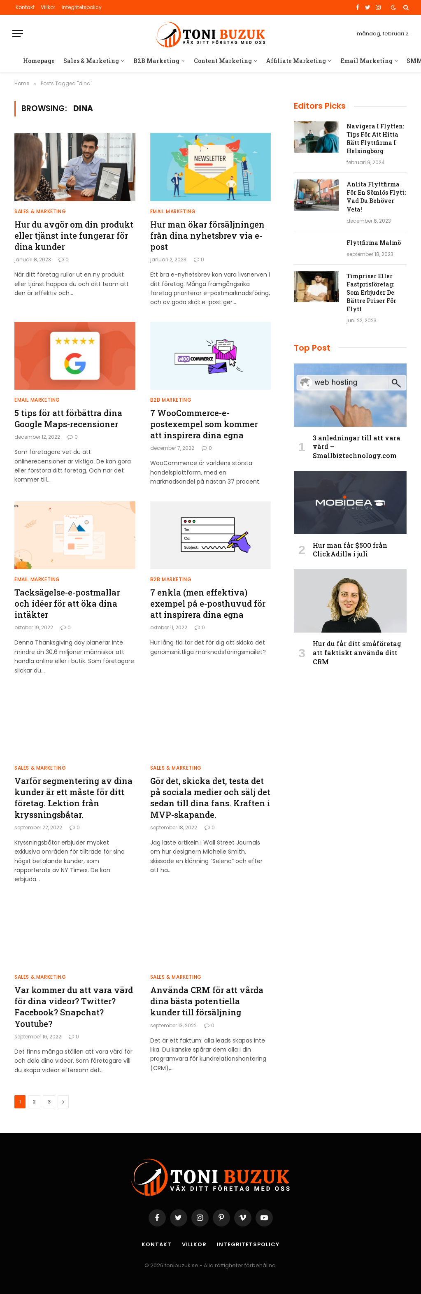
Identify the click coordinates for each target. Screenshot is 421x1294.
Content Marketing (223, 61)
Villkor (48, 7)
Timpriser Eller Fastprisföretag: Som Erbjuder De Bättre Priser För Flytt (371, 292)
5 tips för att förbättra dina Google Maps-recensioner (68, 418)
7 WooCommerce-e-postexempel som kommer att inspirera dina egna (204, 423)
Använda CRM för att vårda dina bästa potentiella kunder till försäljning (206, 1000)
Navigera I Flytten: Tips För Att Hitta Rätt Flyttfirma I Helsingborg (375, 138)
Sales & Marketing (91, 61)
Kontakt (25, 7)
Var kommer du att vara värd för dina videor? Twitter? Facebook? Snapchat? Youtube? (73, 1006)
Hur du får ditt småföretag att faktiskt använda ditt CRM (357, 652)
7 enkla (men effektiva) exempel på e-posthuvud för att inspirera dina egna (207, 603)
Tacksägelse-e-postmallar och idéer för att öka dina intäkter (67, 603)
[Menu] (17, 33)
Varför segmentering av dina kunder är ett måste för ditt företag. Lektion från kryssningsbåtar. (73, 797)
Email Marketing (366, 61)
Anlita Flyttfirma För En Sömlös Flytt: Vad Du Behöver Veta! (376, 196)
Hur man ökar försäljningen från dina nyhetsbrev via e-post (207, 235)
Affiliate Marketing (296, 61)
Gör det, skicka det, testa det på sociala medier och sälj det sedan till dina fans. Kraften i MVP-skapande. (210, 797)
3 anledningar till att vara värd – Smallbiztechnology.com (356, 446)
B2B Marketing (156, 61)
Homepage (39, 61)
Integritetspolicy (82, 7)
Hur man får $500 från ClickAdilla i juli (350, 550)
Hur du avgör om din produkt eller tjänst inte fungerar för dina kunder (73, 235)
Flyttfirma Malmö (374, 243)
